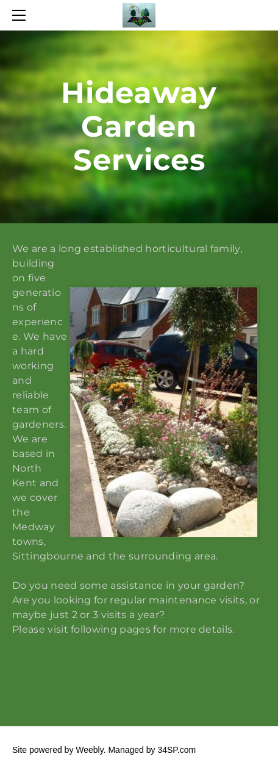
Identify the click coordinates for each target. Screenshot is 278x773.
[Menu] (21, 15)
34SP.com (176, 750)
